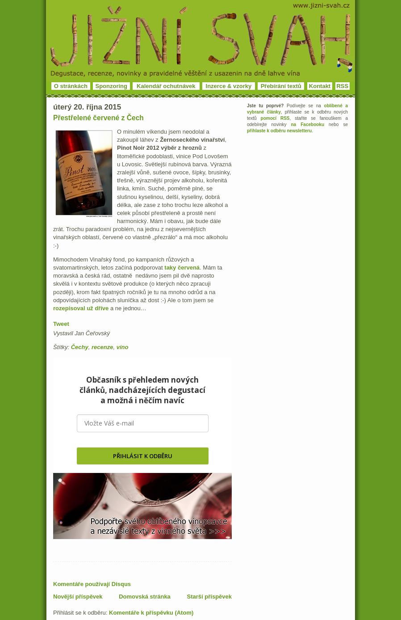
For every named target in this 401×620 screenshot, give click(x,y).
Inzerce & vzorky (229, 86)
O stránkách (71, 86)
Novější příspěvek (78, 596)
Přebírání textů (281, 86)
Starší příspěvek (209, 596)
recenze (102, 347)
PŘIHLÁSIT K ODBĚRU (142, 456)
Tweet (61, 324)
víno (123, 347)
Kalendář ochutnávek (166, 86)
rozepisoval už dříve (81, 308)
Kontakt (319, 86)
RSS (342, 86)
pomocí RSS (275, 118)
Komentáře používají (92, 584)
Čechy (79, 347)
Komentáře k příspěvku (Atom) (151, 612)
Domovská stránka (145, 596)
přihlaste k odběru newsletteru (279, 130)
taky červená (182, 267)
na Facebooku (308, 124)
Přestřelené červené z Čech (98, 118)
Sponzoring (112, 86)
